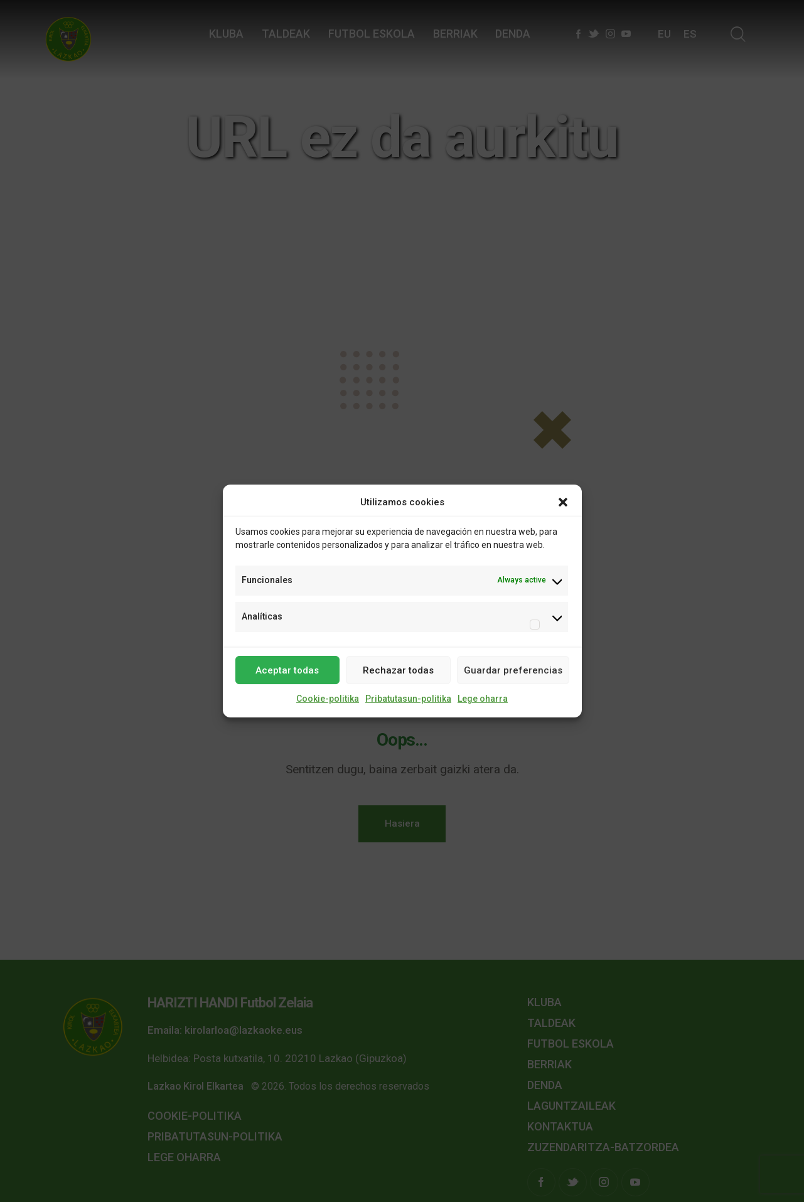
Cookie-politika (327, 699)
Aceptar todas (287, 670)
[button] (563, 502)
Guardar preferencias (513, 670)
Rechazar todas (398, 670)
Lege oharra (483, 699)
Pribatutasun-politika (408, 699)
